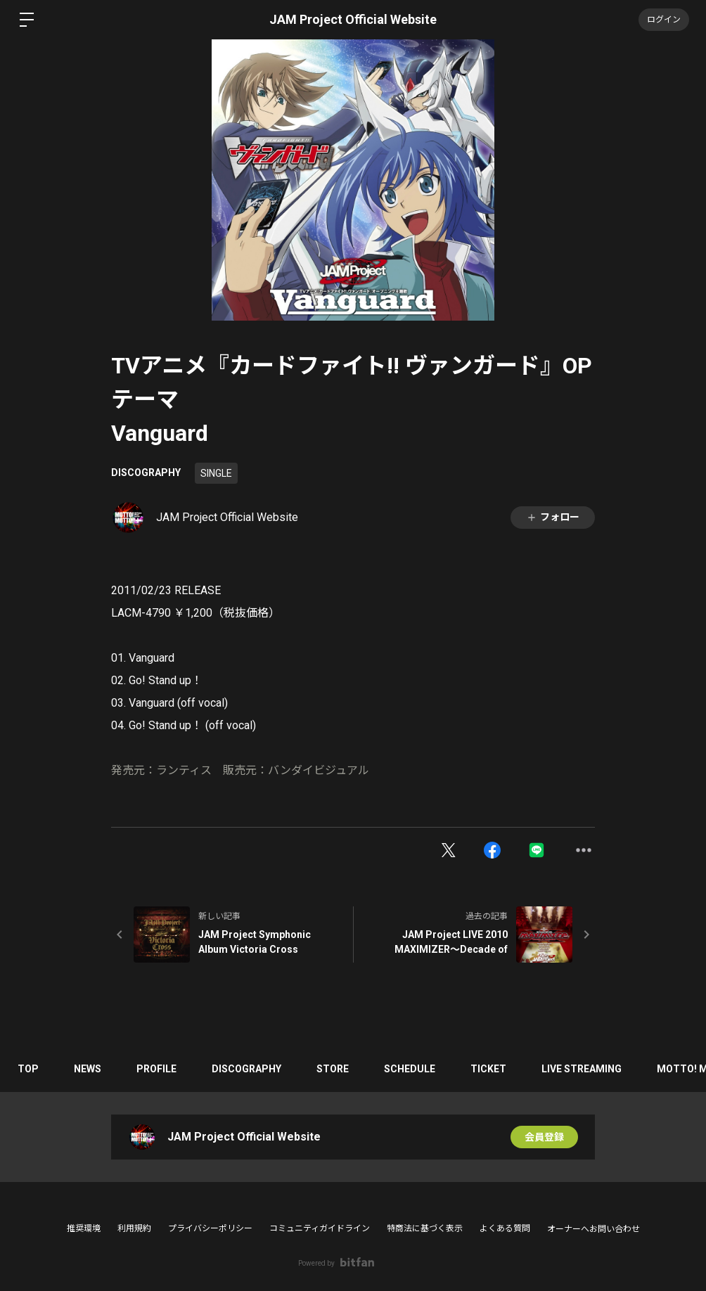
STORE (332, 1068)
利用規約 (134, 1228)
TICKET (488, 1068)
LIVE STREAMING (581, 1068)
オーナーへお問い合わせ (593, 1229)
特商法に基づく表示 (425, 1228)
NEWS (87, 1068)
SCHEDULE (409, 1068)
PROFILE (156, 1068)
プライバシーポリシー (210, 1228)
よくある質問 (505, 1228)
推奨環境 (84, 1228)
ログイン (664, 20)
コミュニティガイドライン (319, 1228)
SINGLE (216, 473)
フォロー (552, 517)
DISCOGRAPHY (146, 472)
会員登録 (544, 1137)
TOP (28, 1068)
